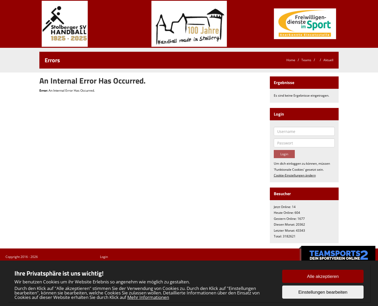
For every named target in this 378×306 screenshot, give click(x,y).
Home (290, 60)
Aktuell (328, 60)
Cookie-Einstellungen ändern (295, 175)
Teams (306, 60)
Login (104, 257)
